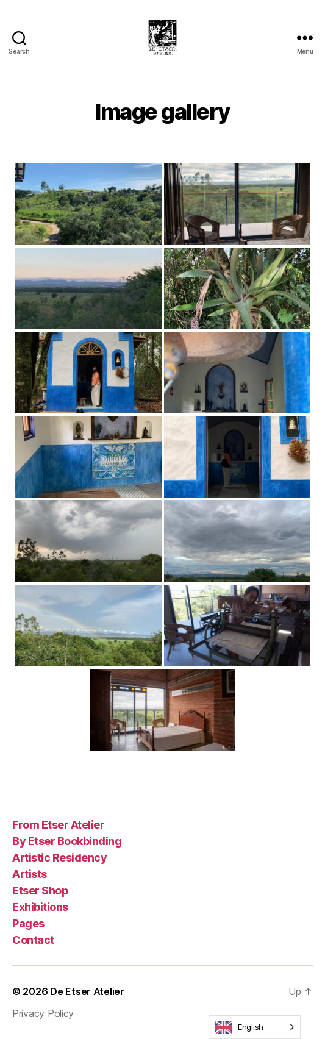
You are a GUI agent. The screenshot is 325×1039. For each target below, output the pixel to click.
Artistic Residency (59, 857)
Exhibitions (40, 907)
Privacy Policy (43, 1013)
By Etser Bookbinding (66, 841)
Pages (28, 923)
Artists (29, 874)
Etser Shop (40, 890)
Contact (33, 940)
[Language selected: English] (255, 1027)
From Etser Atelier (58, 824)
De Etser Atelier (87, 991)
